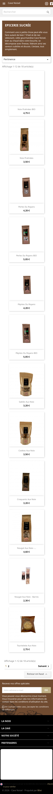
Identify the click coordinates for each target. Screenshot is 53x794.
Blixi (39, 790)
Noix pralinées (26, 158)
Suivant (44, 666)
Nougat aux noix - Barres (27, 596)
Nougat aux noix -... (26, 548)
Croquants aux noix (26, 499)
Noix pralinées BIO (26, 109)
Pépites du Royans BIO (26, 353)
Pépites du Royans (26, 304)
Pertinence (26, 59)
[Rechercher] (26, 12)
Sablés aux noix (26, 401)
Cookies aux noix (27, 450)
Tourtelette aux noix (26, 645)
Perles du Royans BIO (26, 255)
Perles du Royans (26, 206)
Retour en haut (37, 674)
